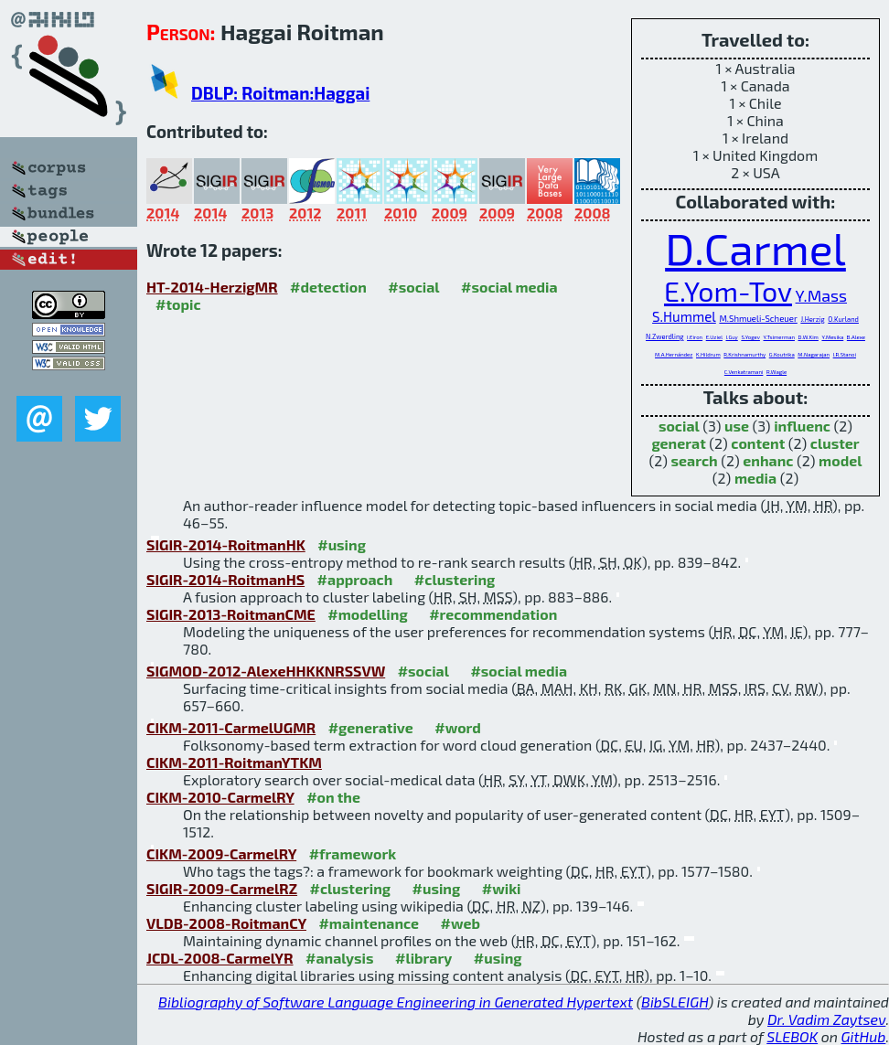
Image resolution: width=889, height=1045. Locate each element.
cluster (835, 443)
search (694, 460)
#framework (353, 853)
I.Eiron (694, 337)
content (758, 443)
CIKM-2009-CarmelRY (221, 853)
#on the (333, 796)
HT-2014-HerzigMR (212, 286)
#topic (178, 304)
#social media (509, 286)
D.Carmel (755, 247)
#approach (355, 579)
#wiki (501, 888)
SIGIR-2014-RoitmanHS (225, 579)
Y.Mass (821, 295)
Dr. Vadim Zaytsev (826, 1019)
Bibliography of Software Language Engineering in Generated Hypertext (395, 1001)
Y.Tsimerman (778, 337)
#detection (328, 286)
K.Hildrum (708, 354)
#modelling (367, 614)
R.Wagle (776, 371)
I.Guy (732, 337)
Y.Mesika (832, 337)
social (679, 425)
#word (457, 727)
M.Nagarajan (814, 354)
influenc (802, 425)
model (840, 460)
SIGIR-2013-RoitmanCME (231, 614)
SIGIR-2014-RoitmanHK (225, 544)
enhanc (768, 460)
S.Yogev (750, 337)
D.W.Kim (808, 337)
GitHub (863, 1036)
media (755, 477)
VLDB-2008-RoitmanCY (226, 923)
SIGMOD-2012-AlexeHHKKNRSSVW (265, 670)
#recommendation (493, 614)
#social (413, 286)
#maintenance (368, 923)
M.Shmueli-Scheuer (758, 318)
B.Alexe (856, 337)
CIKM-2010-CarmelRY (220, 796)
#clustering (455, 579)
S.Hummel (684, 316)
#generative (370, 727)
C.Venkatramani (744, 371)
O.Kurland (843, 319)
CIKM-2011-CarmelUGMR (231, 727)
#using (341, 544)
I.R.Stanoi (844, 354)
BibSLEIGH (674, 1001)
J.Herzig (812, 319)
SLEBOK (792, 1036)
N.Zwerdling (665, 336)
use (736, 425)
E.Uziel (714, 337)
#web (460, 923)
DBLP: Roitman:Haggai (280, 92)
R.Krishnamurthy (744, 354)
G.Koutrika (782, 354)
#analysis (339, 957)
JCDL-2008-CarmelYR (220, 957)
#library (423, 957)
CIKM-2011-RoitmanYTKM (234, 762)
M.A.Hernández (673, 354)
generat (678, 443)
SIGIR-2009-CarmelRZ (221, 888)
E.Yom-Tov (728, 290)
